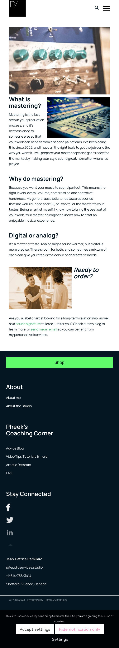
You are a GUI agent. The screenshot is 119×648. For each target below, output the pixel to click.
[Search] (95, 8)
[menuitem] (95, 8)
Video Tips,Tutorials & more (26, 456)
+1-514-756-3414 (18, 575)
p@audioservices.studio (24, 567)
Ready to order (86, 273)
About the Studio (19, 406)
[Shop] (59, 362)
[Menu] (104, 8)
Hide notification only (79, 629)
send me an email (44, 329)
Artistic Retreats (18, 464)
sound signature (28, 323)
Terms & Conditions (56, 600)
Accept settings (35, 629)
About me (13, 397)
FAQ (9, 473)
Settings (60, 639)
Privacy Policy (35, 600)
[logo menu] (49, 8)
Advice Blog (15, 448)
